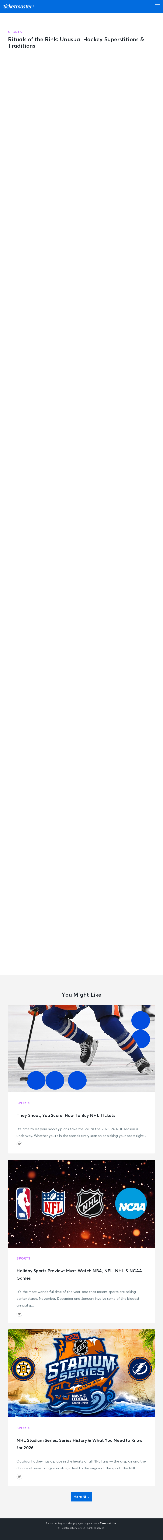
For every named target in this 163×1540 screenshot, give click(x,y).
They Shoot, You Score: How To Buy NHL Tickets (66, 1115)
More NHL (81, 1497)
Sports (15, 32)
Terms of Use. (108, 1523)
